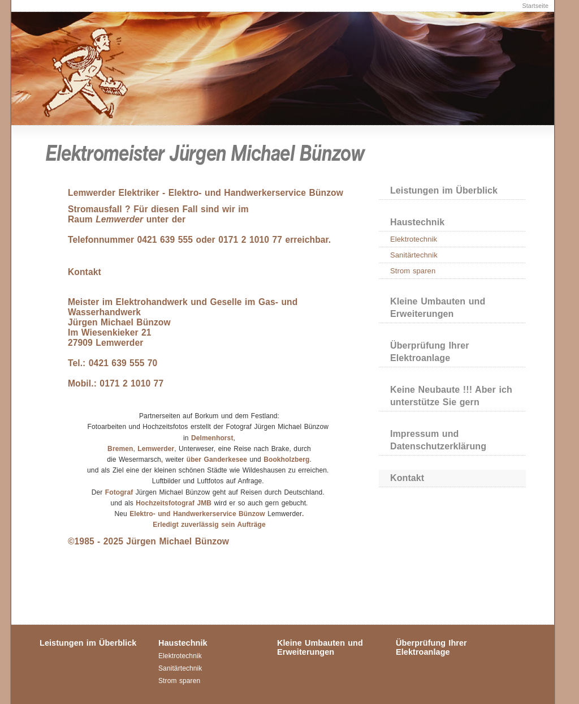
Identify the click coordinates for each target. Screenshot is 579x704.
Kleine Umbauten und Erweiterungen (437, 308)
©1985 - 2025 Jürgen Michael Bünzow (148, 541)
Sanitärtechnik (414, 255)
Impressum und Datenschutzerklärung (438, 440)
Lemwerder (155, 449)
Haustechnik (417, 222)
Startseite (535, 5)
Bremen (120, 449)
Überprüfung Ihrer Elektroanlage (429, 352)
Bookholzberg (286, 459)
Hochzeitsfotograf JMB (175, 503)
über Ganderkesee (216, 459)
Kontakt (407, 478)
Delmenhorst (212, 438)
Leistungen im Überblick (444, 190)
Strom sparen (412, 271)
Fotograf (119, 492)
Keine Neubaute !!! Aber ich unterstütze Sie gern (451, 396)
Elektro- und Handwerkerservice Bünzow (197, 514)
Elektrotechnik (413, 239)
